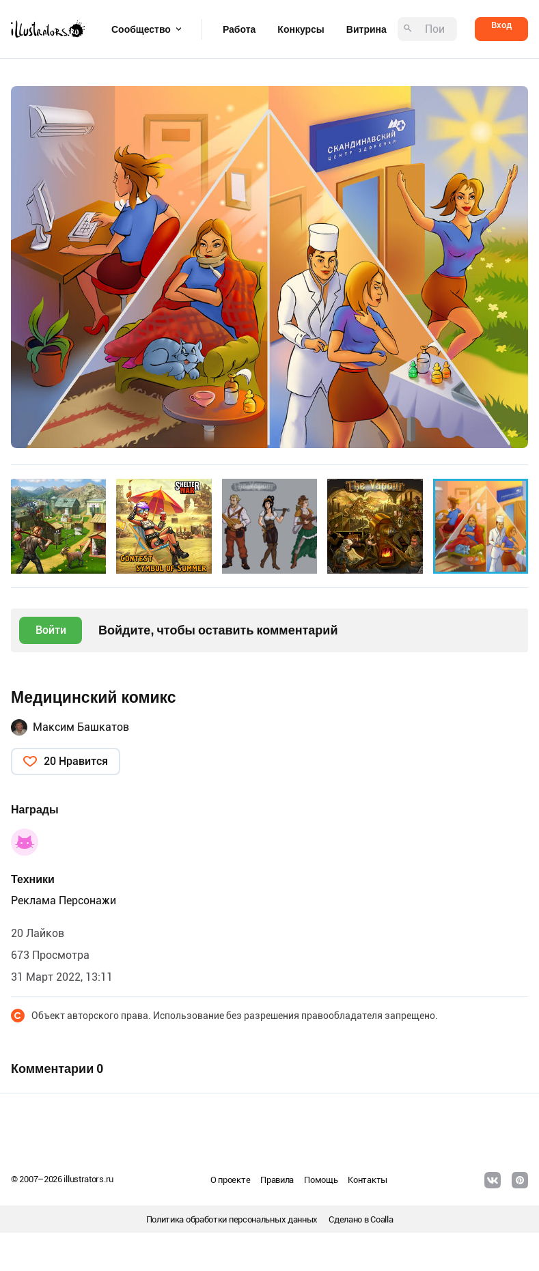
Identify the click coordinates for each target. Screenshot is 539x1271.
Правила (277, 1180)
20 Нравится (76, 761)
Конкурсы (300, 29)
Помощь (320, 1180)
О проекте (230, 1180)
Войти (51, 630)
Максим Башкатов (81, 727)
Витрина (366, 29)
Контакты (367, 1180)
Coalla (381, 1219)
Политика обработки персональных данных (232, 1219)
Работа (239, 29)
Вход (501, 25)
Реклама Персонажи (63, 900)
